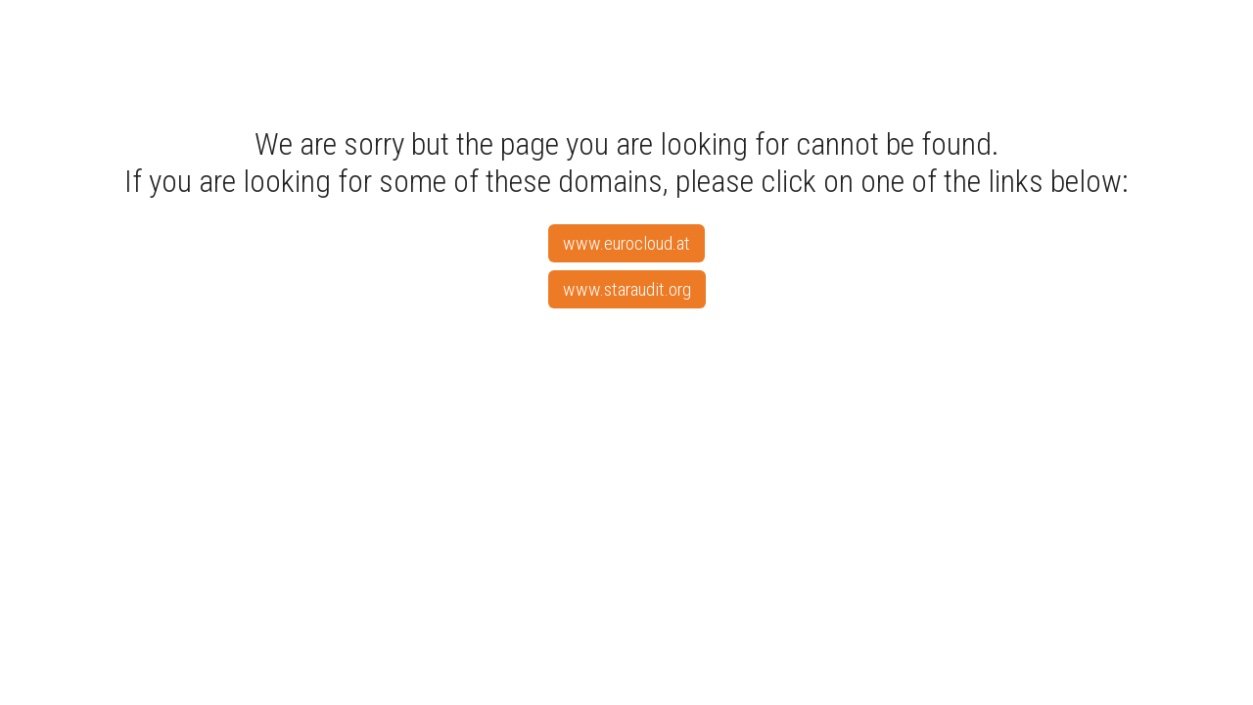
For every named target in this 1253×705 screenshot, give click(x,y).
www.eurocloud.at (626, 243)
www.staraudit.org (627, 289)
